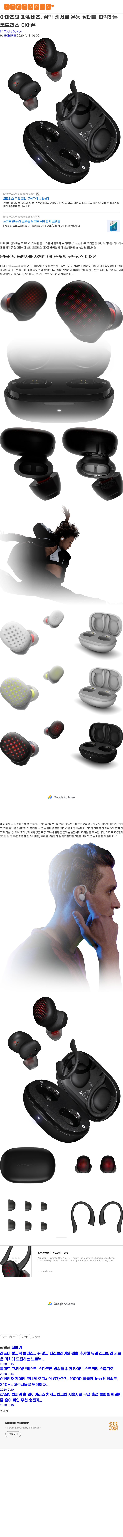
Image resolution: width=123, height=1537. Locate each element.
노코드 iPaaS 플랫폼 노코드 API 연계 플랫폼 (31, 221)
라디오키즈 (10, 35)
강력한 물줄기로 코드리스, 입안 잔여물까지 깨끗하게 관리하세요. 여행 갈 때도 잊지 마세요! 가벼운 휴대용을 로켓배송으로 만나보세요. (61, 204)
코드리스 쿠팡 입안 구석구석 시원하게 (26, 198)
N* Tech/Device (11, 31)
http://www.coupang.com (18, 194)
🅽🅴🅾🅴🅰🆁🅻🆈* (29, 7)
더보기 (17, 1347)
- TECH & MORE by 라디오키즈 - (23, 1427)
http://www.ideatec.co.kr (18, 216)
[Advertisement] (61, 797)
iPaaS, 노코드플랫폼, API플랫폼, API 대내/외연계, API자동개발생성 (41, 225)
